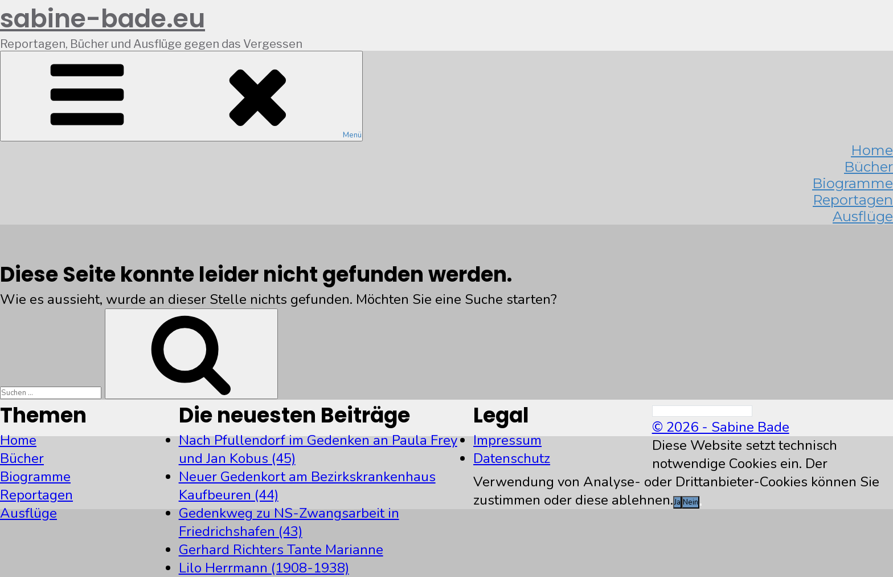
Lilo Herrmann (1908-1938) (264, 568)
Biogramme (35, 477)
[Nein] (700, 504)
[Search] (702, 411)
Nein (690, 502)
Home (18, 440)
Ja (677, 502)
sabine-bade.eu (102, 18)
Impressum (507, 440)
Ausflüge (863, 216)
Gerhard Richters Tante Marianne (281, 550)
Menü (181, 96)
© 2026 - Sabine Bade (720, 427)
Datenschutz (511, 458)
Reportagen (36, 495)
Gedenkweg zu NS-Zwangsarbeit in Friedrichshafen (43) (289, 522)
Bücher (22, 458)
